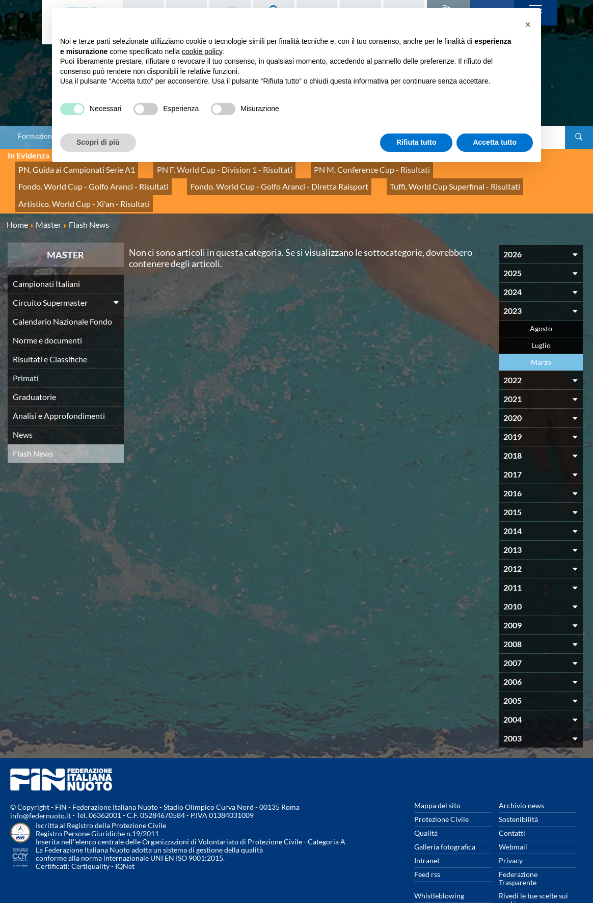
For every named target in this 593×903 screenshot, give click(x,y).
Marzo (541, 334)
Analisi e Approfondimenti (59, 387)
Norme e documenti (47, 312)
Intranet (427, 832)
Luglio (541, 317)
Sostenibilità (518, 791)
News (23, 406)
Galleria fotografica (444, 818)
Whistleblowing (439, 867)
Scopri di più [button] (98, 142)
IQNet (124, 838)
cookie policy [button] (202, 51)
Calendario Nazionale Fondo (62, 293)
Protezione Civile (441, 791)
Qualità (426, 805)
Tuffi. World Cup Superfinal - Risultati (252, 178)
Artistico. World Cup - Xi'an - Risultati (386, 178)
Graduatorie (34, 369)
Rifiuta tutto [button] (416, 142)
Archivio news (521, 777)
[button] (528, 24)
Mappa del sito (437, 777)
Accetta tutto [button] (495, 142)
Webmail (513, 818)
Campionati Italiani (46, 255)
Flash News (33, 425)
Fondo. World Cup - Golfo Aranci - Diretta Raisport (96, 178)
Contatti (512, 805)
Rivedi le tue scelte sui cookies (533, 871)
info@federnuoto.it (40, 787)
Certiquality (90, 838)
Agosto (541, 300)
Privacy (511, 832)
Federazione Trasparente (518, 850)
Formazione (37, 136)
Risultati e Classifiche (50, 331)
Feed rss (427, 846)
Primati (26, 350)
